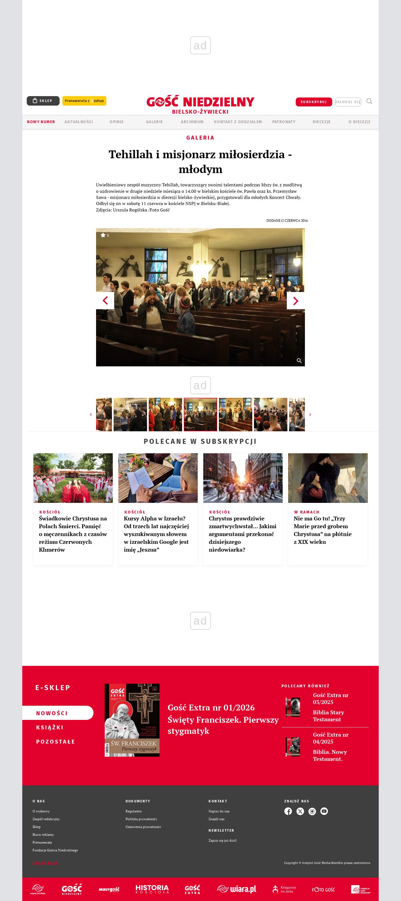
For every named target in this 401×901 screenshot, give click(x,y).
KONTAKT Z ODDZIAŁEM (238, 122)
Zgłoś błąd (45, 863)
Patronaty (284, 122)
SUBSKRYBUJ (314, 102)
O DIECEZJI (359, 122)
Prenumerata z (84, 101)
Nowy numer (41, 122)
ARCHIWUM (192, 122)
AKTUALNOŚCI (79, 122)
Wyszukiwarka (369, 101)
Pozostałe (49, 741)
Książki (49, 727)
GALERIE (154, 122)
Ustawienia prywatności (143, 827)
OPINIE (117, 122)
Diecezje (322, 122)
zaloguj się (348, 102)
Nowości (49, 713)
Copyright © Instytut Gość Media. (307, 863)
